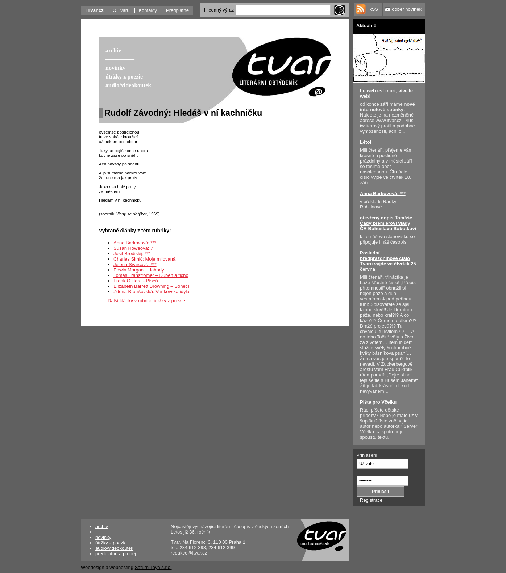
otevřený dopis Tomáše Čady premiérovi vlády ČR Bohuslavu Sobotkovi (388, 223)
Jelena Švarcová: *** (135, 264)
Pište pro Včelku (378, 402)
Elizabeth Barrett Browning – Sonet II (152, 286)
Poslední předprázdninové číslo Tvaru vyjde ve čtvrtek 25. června (388, 261)
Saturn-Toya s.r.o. (153, 567)
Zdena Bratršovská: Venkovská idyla (151, 291)
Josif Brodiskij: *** (131, 253)
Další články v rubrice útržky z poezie (146, 300)
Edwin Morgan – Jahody (138, 270)
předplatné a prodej (115, 553)
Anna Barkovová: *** (134, 242)
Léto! (366, 142)
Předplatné (177, 10)
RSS (373, 9)
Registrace (371, 500)
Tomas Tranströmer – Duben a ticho (150, 275)
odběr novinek (407, 9)
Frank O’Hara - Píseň (135, 280)
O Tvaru (121, 10)
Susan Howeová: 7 (133, 248)
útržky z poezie (111, 542)
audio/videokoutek (114, 548)
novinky (103, 537)
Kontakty (147, 10)
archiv (101, 526)
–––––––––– (108, 532)
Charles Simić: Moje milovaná (144, 259)
